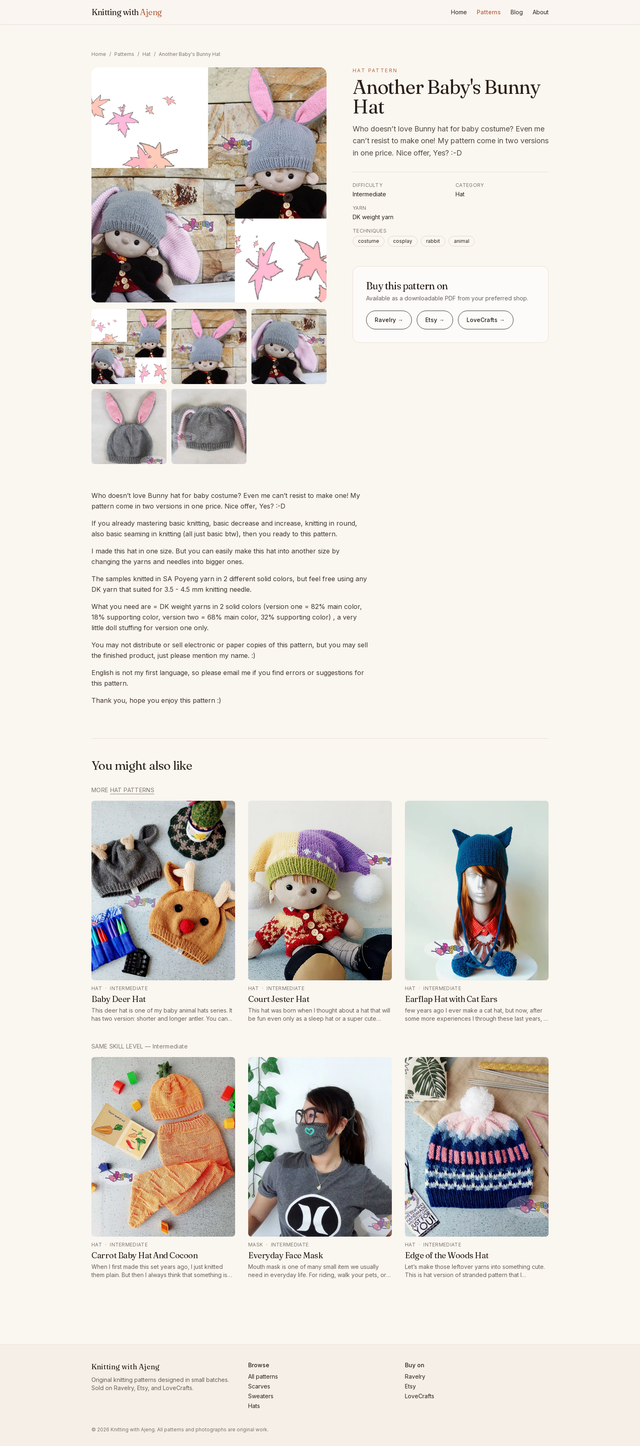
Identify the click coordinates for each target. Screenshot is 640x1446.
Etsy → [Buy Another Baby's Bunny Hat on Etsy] (434, 319)
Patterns (489, 12)
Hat (146, 54)
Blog (517, 12)
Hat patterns (132, 789)
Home (459, 12)
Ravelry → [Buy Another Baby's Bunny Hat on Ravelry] (389, 319)
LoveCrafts (419, 1396)
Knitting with (126, 12)
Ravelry (415, 1376)
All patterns (263, 1376)
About (541, 12)
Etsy (410, 1386)
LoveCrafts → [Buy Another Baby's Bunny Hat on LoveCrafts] (486, 319)
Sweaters (260, 1396)
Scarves (259, 1386)
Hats (254, 1405)
